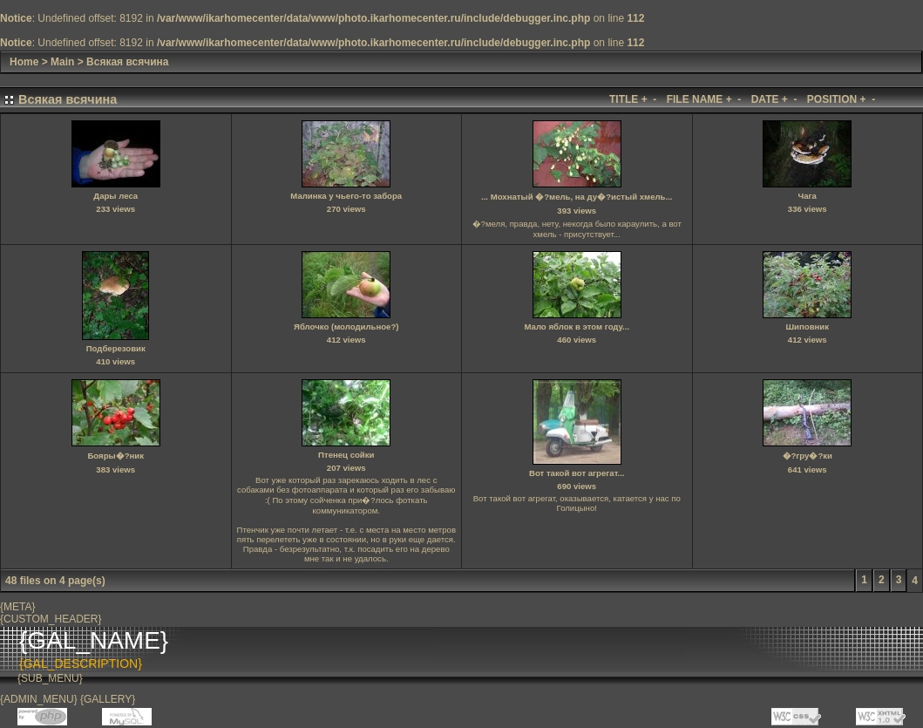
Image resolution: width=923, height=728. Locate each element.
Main (62, 62)
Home (24, 62)
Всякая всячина (127, 62)
